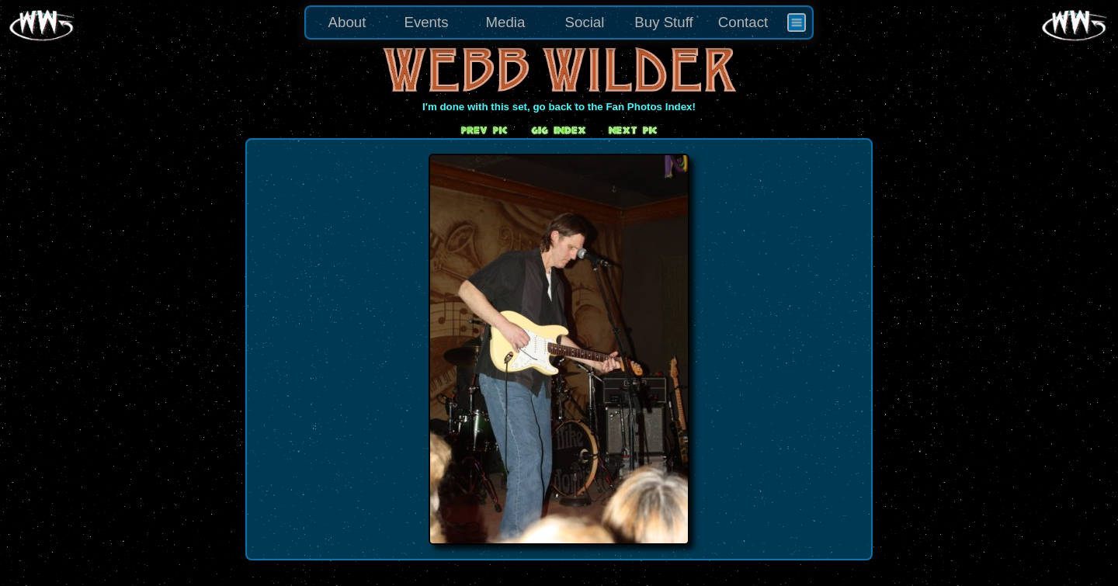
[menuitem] (796, 22)
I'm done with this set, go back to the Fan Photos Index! (559, 107)
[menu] (559, 22)
